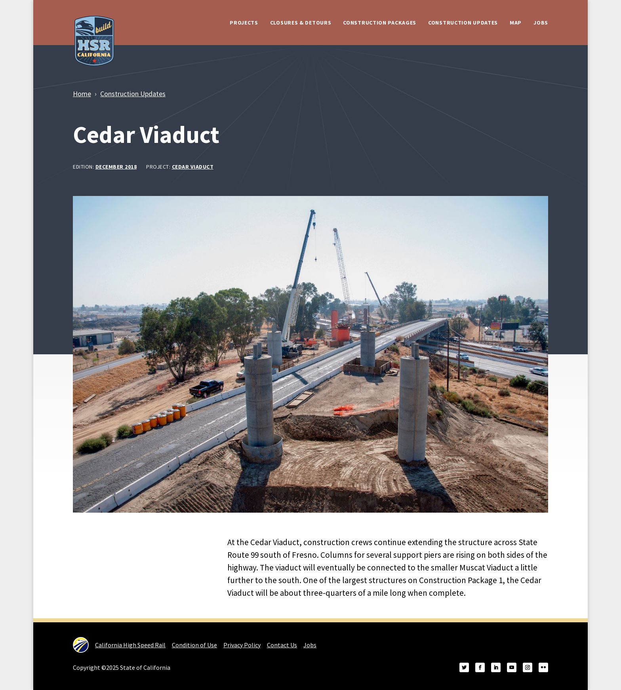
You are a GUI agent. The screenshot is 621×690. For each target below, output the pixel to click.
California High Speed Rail (119, 645)
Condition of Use (194, 645)
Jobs (540, 22)
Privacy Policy (242, 645)
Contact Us (282, 645)
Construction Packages (379, 22)
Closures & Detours (300, 22)
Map (516, 22)
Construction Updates (463, 22)
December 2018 (116, 166)
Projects (244, 22)
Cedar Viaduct (193, 166)
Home (82, 93)
